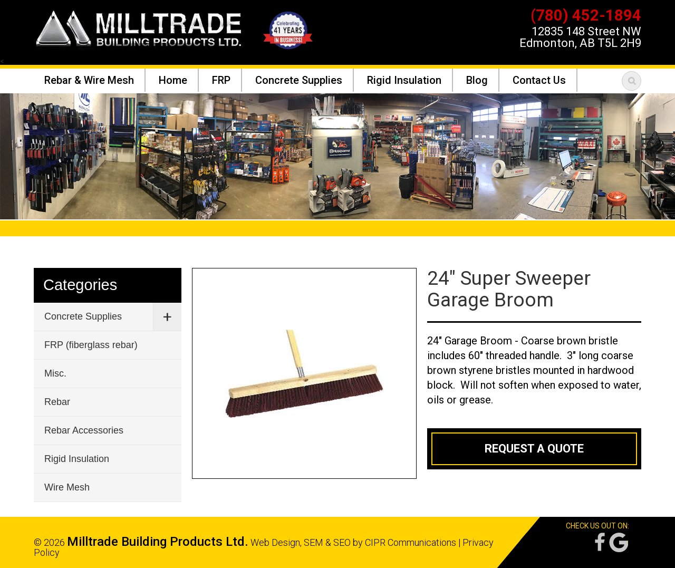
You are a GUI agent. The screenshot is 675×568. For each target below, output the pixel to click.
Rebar (57, 402)
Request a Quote (534, 448)
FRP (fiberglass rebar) (91, 345)
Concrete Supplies (83, 316)
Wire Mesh (67, 487)
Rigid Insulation (76, 459)
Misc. (55, 373)
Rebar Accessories (83, 430)
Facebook (599, 542)
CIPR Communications (410, 542)
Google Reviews (618, 542)
